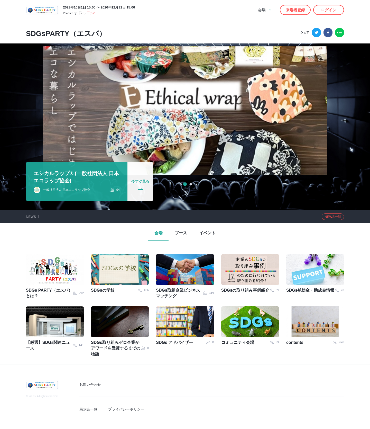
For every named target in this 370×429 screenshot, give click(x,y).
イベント (208, 233)
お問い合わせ (91, 385)
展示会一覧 (89, 409)
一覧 (333, 217)
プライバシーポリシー (126, 409)
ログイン (328, 10)
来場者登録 (295, 10)
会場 (158, 233)
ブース (181, 233)
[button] (185, 184)
